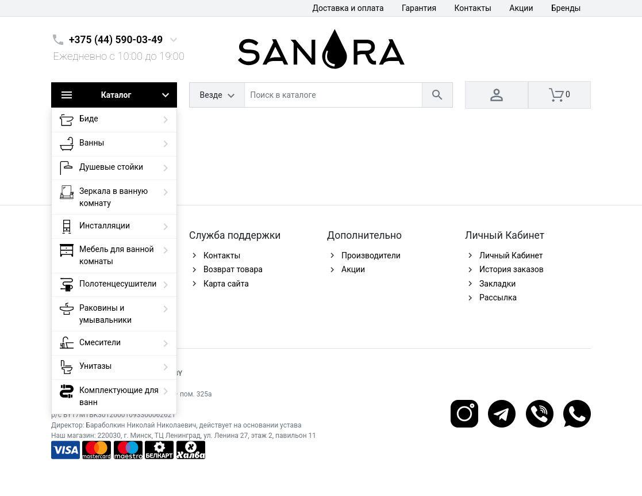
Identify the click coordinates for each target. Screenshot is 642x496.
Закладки (497, 283)
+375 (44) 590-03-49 (116, 39)
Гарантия (419, 8)
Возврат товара (233, 269)
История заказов (511, 269)
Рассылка (498, 297)
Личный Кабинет (511, 255)
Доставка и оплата (347, 8)
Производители (371, 255)
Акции (521, 8)
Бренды (566, 8)
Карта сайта (226, 283)
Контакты (473, 8)
